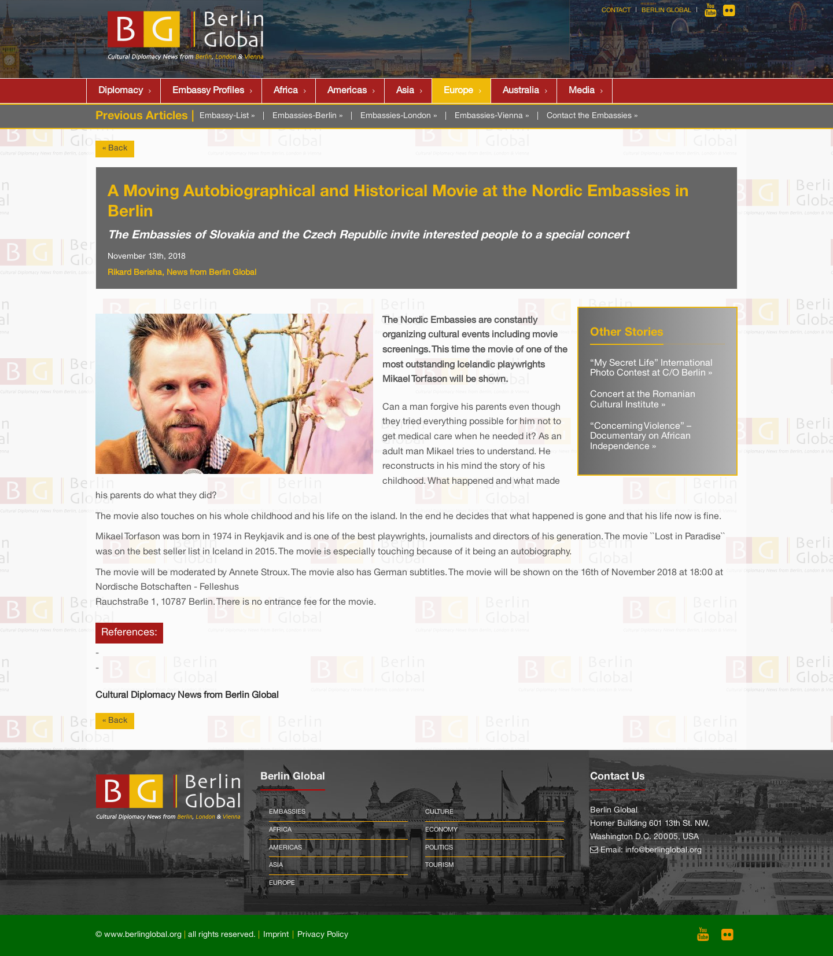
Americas (347, 91)
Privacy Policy (322, 935)
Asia (405, 91)
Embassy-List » (227, 116)
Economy (441, 830)
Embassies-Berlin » (307, 116)
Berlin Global (666, 10)
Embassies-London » (398, 116)
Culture (439, 812)
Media (582, 91)
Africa (286, 91)
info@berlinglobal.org (663, 850)
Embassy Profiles (208, 91)
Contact (616, 10)
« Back (114, 148)
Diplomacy (120, 91)
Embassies (287, 812)
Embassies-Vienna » (492, 116)
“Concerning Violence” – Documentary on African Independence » (640, 436)
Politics (439, 848)
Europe (458, 91)
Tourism (439, 865)
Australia (521, 91)
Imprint (276, 935)
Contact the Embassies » (592, 116)
